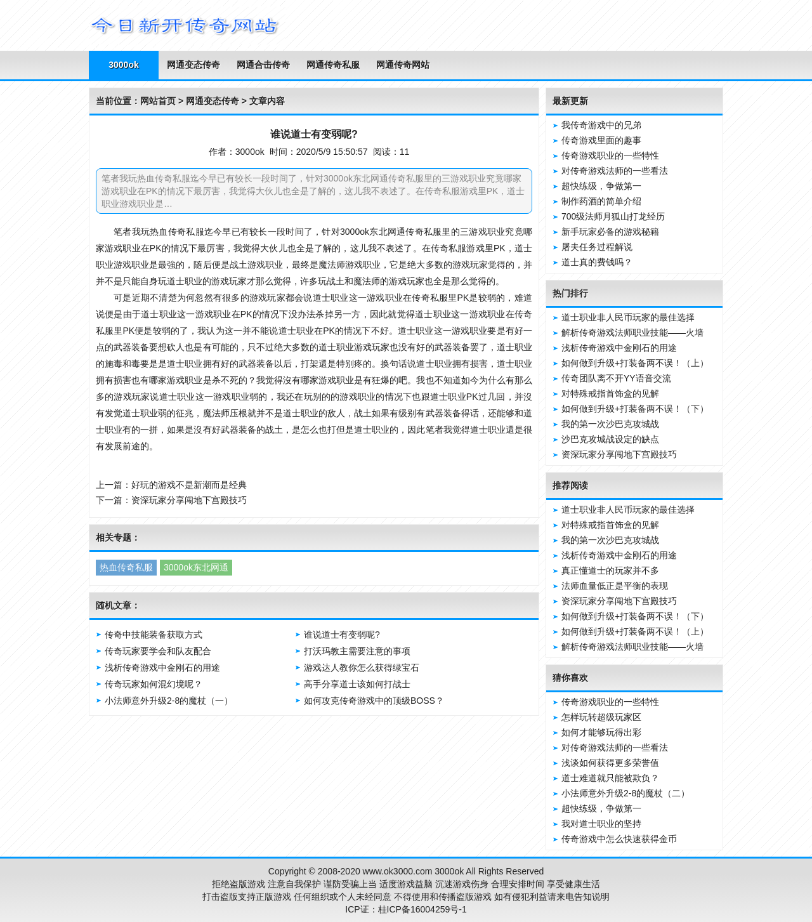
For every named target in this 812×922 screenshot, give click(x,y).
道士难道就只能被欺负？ (610, 778)
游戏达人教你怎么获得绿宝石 (361, 667)
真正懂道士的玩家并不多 (610, 570)
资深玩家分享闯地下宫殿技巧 (189, 500)
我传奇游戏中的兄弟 (601, 125)
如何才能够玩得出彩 (601, 732)
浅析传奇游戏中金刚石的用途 (162, 667)
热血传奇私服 (126, 567)
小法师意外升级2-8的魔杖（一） (169, 700)
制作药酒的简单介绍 (601, 201)
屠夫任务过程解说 (596, 247)
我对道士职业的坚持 (601, 824)
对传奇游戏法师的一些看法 (614, 171)
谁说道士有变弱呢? (342, 634)
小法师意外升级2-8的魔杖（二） (625, 793)
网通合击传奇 (263, 65)
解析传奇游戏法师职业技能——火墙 (632, 332)
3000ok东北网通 (196, 567)
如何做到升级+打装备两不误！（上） (635, 363)
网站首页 (158, 101)
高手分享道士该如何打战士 (357, 684)
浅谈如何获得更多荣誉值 (610, 763)
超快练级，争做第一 (601, 186)
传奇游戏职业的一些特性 (610, 155)
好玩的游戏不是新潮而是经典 (189, 485)
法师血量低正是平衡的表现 (614, 586)
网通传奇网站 (402, 65)
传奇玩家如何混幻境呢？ (153, 684)
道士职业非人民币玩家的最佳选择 (628, 317)
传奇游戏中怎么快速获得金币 (619, 839)
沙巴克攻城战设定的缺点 (610, 439)
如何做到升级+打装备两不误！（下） (635, 409)
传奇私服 (186, 232)
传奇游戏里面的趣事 (601, 140)
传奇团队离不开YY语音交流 (616, 378)
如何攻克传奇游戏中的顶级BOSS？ (374, 700)
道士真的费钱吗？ (596, 262)
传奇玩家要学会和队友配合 (158, 651)
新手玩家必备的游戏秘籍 (610, 232)
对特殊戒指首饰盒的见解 (610, 393)
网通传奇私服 (333, 65)
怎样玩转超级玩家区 (601, 717)
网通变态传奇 (193, 65)
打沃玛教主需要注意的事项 (357, 651)
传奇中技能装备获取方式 (153, 634)
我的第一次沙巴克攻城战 (610, 424)
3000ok (123, 65)
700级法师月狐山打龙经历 (613, 216)
